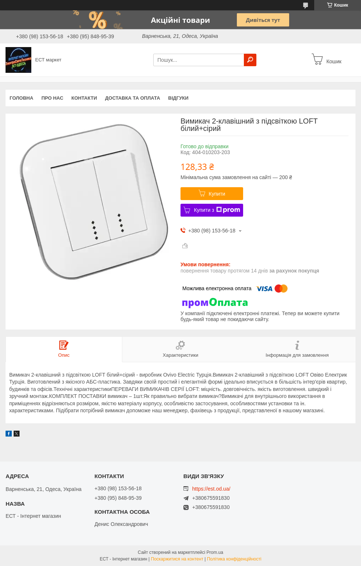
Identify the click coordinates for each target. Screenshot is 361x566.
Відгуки (178, 98)
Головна (21, 98)
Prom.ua (215, 552)
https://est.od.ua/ (211, 489)
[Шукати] (250, 60)
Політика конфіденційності (234, 559)
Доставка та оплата (132, 98)
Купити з (217, 210)
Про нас (52, 98)
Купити (217, 194)
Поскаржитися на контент (177, 559)
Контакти (84, 98)
